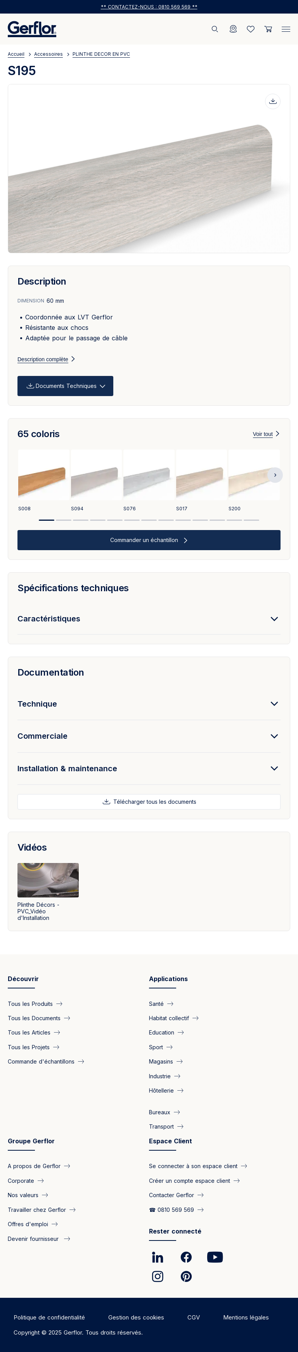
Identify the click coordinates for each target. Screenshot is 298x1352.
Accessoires (48, 54)
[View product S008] (43, 482)
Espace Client (170, 1141)
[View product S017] (201, 482)
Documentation (50, 672)
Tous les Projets (29, 1046)
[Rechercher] (216, 29)
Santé (156, 1003)
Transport (161, 1126)
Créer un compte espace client (189, 1180)
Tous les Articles (29, 1032)
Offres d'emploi (28, 1224)
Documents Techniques (66, 386)
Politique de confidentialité (49, 1317)
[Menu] (286, 27)
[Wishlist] (250, 29)
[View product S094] (96, 482)
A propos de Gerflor (34, 1166)
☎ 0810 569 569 (171, 1209)
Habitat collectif (169, 1018)
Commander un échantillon (145, 540)
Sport (156, 1046)
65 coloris (38, 433)
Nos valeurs (23, 1195)
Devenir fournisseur (34, 1238)
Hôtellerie (161, 1090)
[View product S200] (254, 482)
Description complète (42, 359)
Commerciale (42, 736)
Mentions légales (246, 1317)
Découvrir (23, 979)
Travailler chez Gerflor (37, 1209)
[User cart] (268, 29)
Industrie (160, 1075)
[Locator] (233, 29)
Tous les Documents (34, 1018)
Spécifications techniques (73, 588)
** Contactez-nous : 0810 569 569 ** (149, 7)
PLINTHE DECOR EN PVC (101, 54)
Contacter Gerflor (171, 1195)
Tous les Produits (30, 1003)
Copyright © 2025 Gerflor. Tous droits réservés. (78, 1332)
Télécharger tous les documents (154, 801)
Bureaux (159, 1111)
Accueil (16, 54)
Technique (37, 704)
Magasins (161, 1061)
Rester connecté (175, 1231)
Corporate (21, 1180)
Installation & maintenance (67, 768)
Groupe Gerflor (31, 1141)
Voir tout (263, 434)
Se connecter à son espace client (193, 1166)
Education (161, 1032)
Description (41, 281)
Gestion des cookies (136, 1317)
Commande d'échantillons (41, 1061)
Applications (168, 979)
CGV (193, 1317)
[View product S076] (149, 482)
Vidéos (32, 847)
